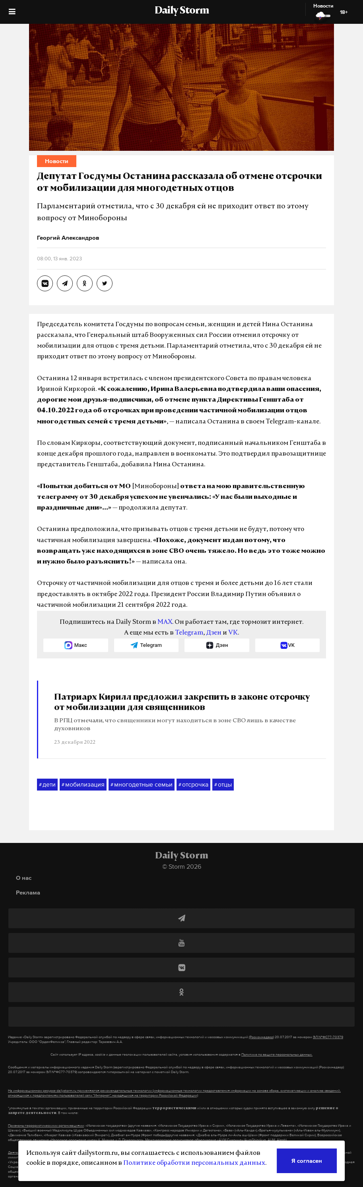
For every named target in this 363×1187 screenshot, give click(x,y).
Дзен (213, 633)
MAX (164, 622)
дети (47, 785)
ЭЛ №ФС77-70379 (328, 1037)
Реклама (28, 892)
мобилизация (83, 785)
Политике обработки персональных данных (194, 1163)
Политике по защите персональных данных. (277, 1054)
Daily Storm (182, 11)
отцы (223, 785)
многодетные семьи (142, 785)
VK (233, 633)
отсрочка (193, 785)
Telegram (189, 633)
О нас (23, 877)
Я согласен (306, 1160)
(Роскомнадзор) (261, 1037)
